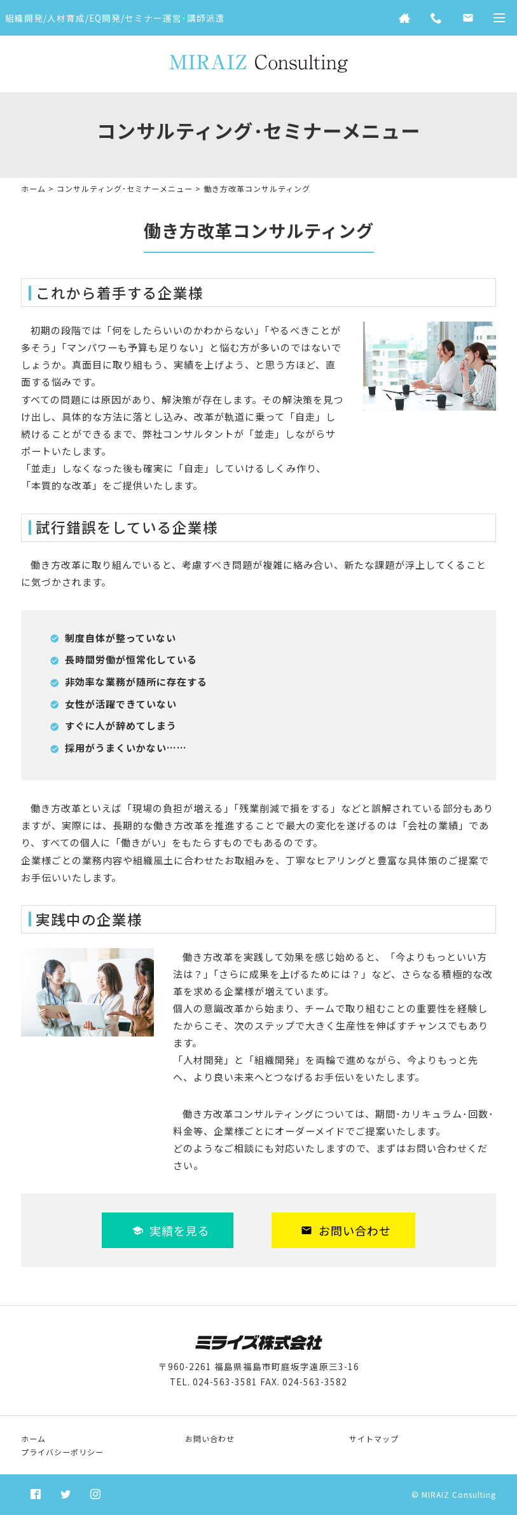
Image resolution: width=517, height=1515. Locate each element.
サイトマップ (374, 1438)
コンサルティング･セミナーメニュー (125, 188)
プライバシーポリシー (62, 1451)
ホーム (33, 188)
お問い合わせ (346, 1230)
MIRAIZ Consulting (459, 1494)
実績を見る (171, 1230)
